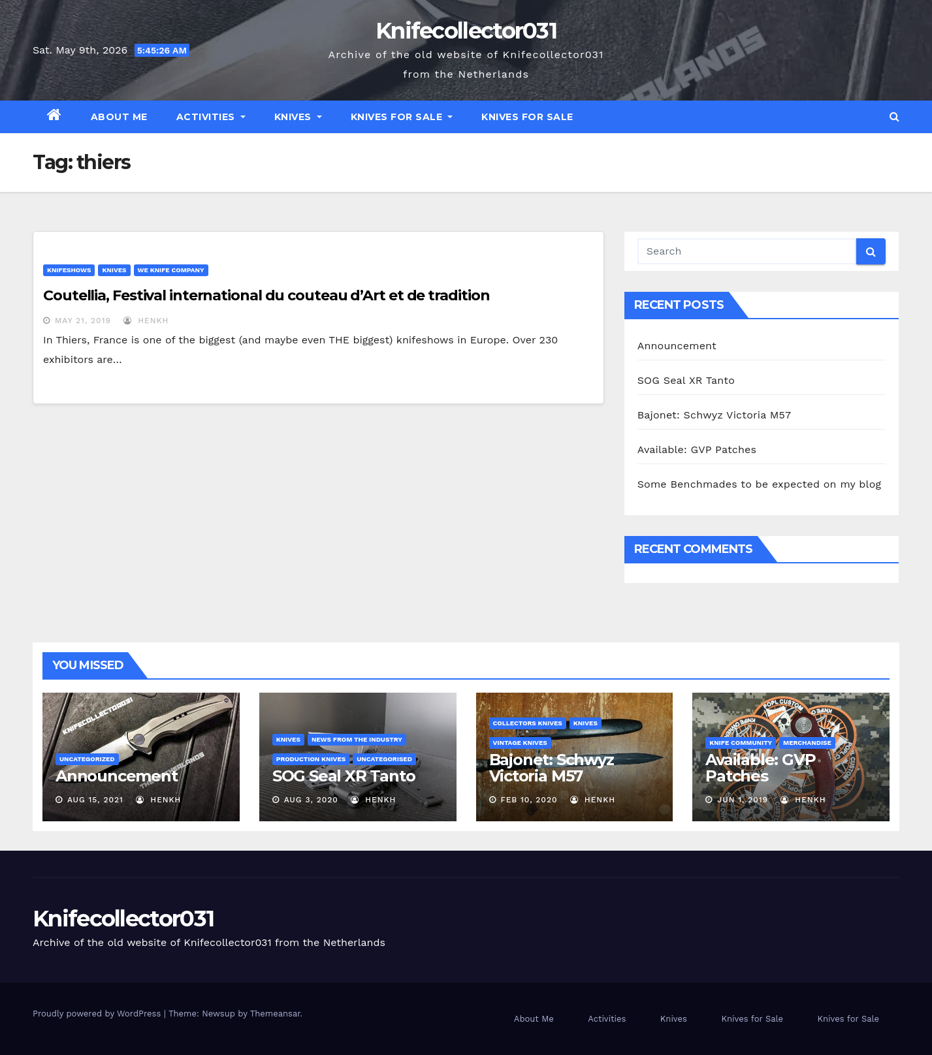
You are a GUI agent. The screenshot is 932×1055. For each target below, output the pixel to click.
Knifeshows (69, 270)
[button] (894, 116)
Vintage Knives (520, 742)
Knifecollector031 (466, 30)
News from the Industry (357, 739)
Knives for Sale (402, 117)
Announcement (676, 345)
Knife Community (740, 742)
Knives (298, 117)
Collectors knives (527, 723)
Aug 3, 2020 (311, 799)
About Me (119, 117)
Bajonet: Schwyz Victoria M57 (714, 415)
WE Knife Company (171, 270)
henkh (146, 320)
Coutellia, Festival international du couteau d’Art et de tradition (266, 295)
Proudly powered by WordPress (98, 1013)
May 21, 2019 (83, 320)
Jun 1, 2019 (742, 799)
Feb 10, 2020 (528, 799)
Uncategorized (87, 759)
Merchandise (807, 742)
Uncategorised (384, 759)
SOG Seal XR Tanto (686, 380)
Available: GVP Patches (696, 449)
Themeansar (275, 1013)
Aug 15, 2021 (95, 799)
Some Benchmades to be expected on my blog (759, 484)
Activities (211, 117)
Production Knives (310, 759)
